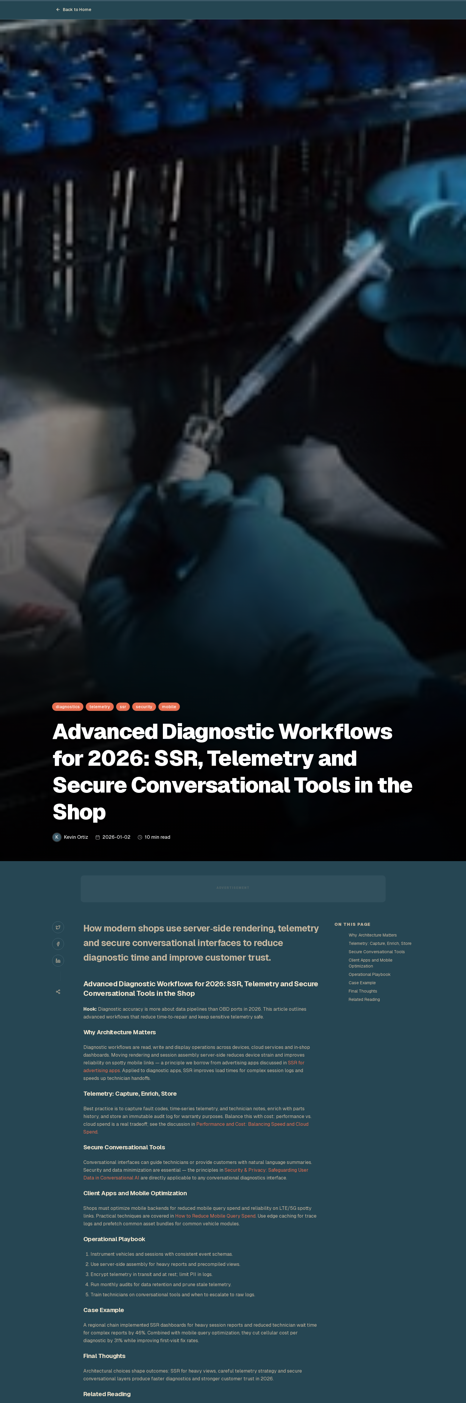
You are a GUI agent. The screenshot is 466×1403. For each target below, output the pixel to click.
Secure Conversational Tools (377, 951)
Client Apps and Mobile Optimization (370, 963)
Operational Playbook (370, 974)
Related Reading (364, 999)
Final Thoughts (363, 991)
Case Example (362, 982)
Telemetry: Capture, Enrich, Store (380, 943)
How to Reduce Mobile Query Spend (215, 1216)
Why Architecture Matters (373, 935)
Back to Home (73, 9)
